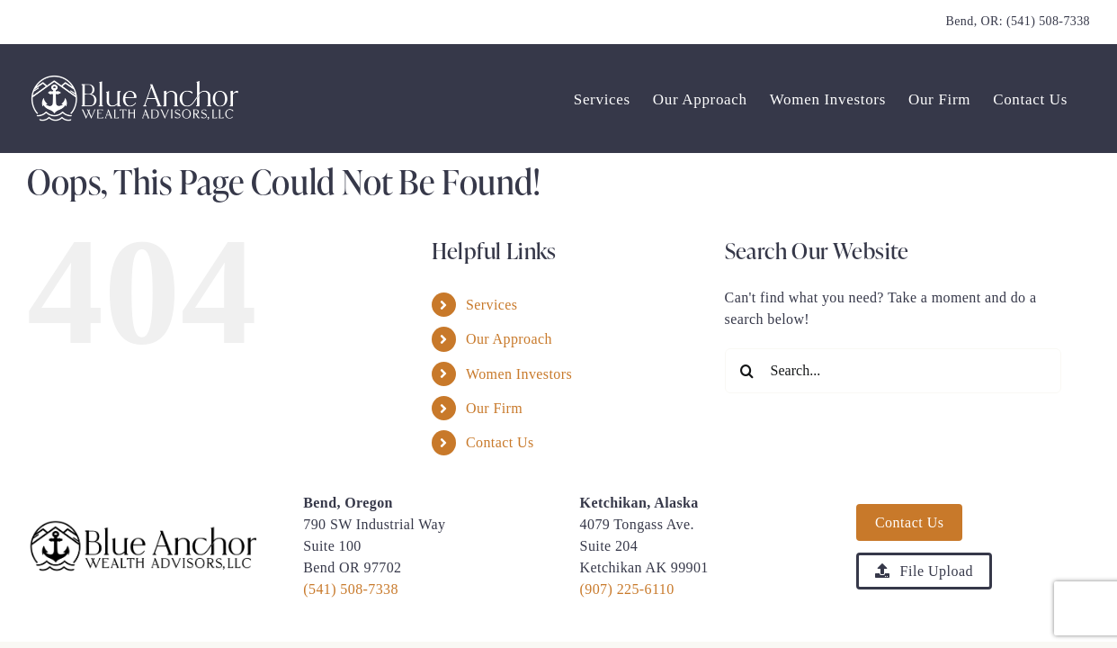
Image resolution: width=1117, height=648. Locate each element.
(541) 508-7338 (1048, 21)
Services (491, 304)
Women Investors (519, 374)
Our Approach (509, 338)
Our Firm (494, 408)
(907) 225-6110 (627, 589)
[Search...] (893, 370)
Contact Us (500, 442)
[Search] (747, 370)
